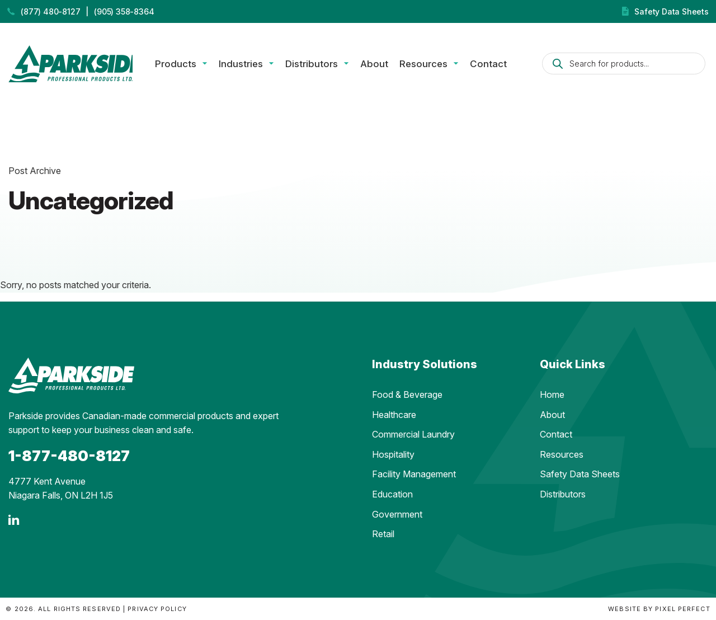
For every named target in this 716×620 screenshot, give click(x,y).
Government (397, 514)
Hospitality (393, 454)
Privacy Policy (157, 609)
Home (552, 394)
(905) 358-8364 (124, 11)
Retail (383, 533)
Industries (250, 65)
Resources (433, 65)
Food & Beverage (407, 394)
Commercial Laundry (413, 434)
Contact (497, 65)
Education (392, 494)
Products (185, 65)
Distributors (321, 65)
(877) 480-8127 (50, 11)
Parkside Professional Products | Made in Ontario (75, 65)
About (384, 65)
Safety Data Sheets (671, 11)
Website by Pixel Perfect (659, 609)
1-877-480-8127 (69, 455)
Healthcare (394, 414)
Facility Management (414, 474)
